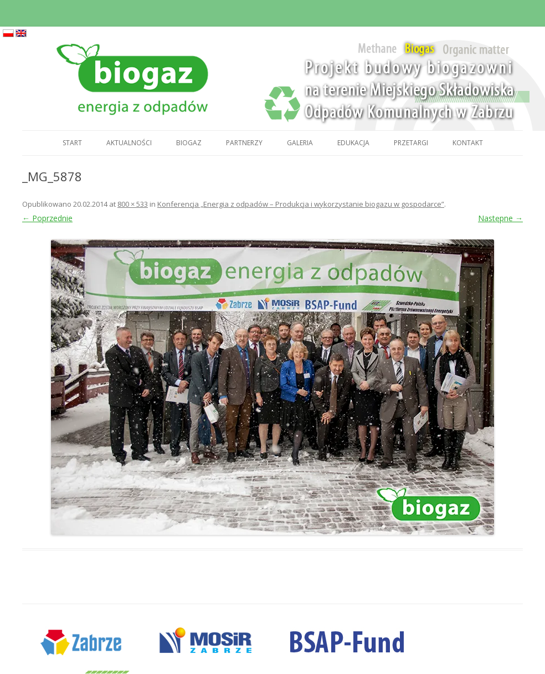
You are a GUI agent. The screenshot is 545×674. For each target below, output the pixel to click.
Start (72, 142)
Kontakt (468, 142)
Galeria (300, 142)
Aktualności (129, 142)
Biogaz (189, 142)
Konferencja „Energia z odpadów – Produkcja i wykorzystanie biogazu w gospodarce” (300, 204)
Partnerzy (244, 142)
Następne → (500, 218)
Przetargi (411, 142)
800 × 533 (132, 204)
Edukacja (353, 142)
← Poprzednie (47, 218)
